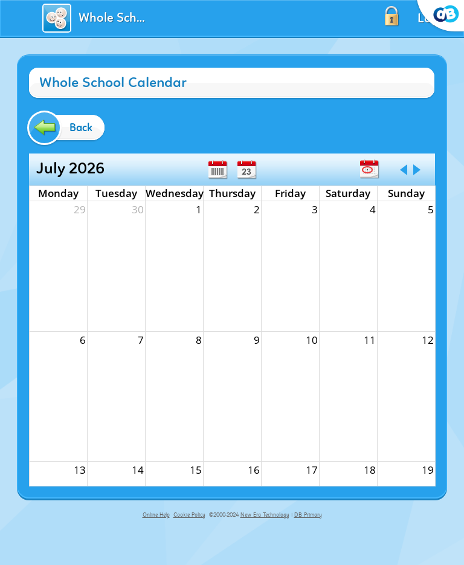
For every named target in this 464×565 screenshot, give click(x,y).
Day (246, 170)
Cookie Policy (189, 514)
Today (369, 169)
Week (217, 170)
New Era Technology (264, 514)
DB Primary (308, 514)
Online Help (156, 514)
